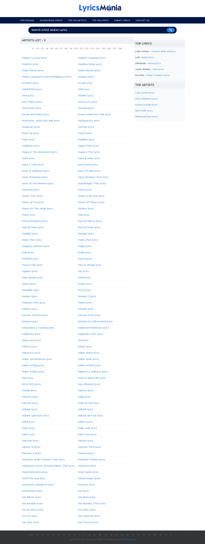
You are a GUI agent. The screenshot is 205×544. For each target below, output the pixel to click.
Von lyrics (83, 491)
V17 (114, 49)
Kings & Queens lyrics (158, 75)
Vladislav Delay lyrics (90, 64)
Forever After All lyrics (163, 52)
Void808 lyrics (30, 234)
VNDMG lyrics (85, 96)
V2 (37, 49)
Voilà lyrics (28, 252)
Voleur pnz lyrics (31, 340)
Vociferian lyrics (31, 127)
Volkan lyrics (85, 347)
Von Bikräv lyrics (31, 497)
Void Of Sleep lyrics (33, 227)
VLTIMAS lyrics (30, 83)
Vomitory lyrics (86, 485)
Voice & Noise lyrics (89, 158)
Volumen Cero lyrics (89, 447)
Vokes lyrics (84, 284)
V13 (92, 49)
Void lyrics (83, 215)
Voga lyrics (28, 140)
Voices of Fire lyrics (33, 202)
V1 (33, 49)
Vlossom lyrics (86, 77)
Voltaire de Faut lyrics (90, 416)
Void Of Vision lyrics (89, 227)
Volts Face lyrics (87, 434)
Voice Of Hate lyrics (89, 171)
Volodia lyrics (29, 391)
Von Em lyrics (29, 516)
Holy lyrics (158, 69)
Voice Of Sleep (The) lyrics (93, 177)
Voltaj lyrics (28, 422)
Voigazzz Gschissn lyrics (35, 246)
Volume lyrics (85, 441)
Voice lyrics (28, 158)
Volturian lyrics (30, 441)
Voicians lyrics (86, 209)
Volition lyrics (29, 347)
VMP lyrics (84, 89)
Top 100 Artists (77, 20)
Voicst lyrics (28, 215)
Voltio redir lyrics (87, 428)
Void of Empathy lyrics (35, 221)
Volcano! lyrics (30, 322)
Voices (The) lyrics (32, 196)
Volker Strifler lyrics (33, 372)
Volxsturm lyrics (87, 466)
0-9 (31, 535)
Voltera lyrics (85, 422)
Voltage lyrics (29, 409)
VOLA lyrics (84, 290)
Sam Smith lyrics (144, 111)
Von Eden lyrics (86, 510)
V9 (70, 49)
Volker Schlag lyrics (33, 365)
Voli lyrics (83, 340)
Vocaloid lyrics (86, 108)
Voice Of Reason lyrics (35, 177)
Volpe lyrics (84, 397)
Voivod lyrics (85, 259)
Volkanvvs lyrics (31, 353)
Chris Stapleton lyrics (146, 99)
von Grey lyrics (30, 522)
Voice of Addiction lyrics (35, 171)
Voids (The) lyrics (32, 240)
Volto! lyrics (28, 434)
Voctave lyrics (86, 127)
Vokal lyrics (84, 278)
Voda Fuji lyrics (30, 133)
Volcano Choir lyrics (89, 315)
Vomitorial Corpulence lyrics (38, 485)
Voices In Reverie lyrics (91, 196)
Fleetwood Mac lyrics (146, 117)
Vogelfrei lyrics (86, 140)
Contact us (142, 20)
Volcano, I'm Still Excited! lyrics (95, 322)
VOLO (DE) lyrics (31, 384)
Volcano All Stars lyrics (35, 315)
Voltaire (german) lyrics (35, 416)
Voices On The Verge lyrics (37, 209)
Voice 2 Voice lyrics (33, 165)
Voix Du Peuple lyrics (90, 265)
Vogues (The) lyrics (89, 152)
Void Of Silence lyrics (90, 221)
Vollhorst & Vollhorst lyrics (93, 372)
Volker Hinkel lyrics (89, 353)
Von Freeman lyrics (89, 516)
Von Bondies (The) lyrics (92, 503)
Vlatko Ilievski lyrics (89, 71)
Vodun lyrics (85, 133)
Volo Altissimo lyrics (89, 384)
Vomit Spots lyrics (88, 472)
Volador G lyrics (87, 296)
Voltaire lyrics (85, 409)
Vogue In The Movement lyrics (39, 152)
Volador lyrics (29, 296)
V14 (98, 49)
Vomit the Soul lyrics (33, 478)
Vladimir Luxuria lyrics (34, 58)
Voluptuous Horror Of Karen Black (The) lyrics (48, 466)
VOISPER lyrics (30, 259)
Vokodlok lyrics (30, 290)
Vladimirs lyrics (30, 64)
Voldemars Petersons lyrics (93, 328)
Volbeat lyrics (29, 309)
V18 (120, 49)
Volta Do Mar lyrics (88, 403)
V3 (42, 49)
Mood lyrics (154, 63)
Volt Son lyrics (30, 403)
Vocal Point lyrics (31, 108)
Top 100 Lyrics (100, 20)
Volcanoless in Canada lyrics (38, 328)
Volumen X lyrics (31, 453)
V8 (65, 49)
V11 (81, 49)
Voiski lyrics (84, 252)
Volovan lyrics (86, 391)
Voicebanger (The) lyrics (92, 183)
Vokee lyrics (29, 284)
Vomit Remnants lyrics (35, 472)
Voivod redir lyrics (32, 265)
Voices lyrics (85, 190)
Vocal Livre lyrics (87, 102)
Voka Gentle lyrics (32, 278)
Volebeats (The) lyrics (90, 334)
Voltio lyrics (28, 428)
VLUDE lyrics (85, 83)
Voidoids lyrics (86, 234)
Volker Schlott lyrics (89, 365)
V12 (86, 49)
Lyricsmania (27, 20)
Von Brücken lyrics (32, 510)
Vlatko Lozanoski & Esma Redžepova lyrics (47, 77)
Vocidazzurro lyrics (89, 121)
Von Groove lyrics (88, 522)
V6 (56, 49)
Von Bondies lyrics (32, 503)
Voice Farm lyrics (88, 165)
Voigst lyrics (84, 246)
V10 (76, 49)
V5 (51, 49)
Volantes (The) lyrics (33, 303)
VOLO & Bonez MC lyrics (92, 378)
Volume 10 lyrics (31, 447)
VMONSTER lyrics (32, 89)
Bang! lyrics (148, 57)
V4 (46, 49)
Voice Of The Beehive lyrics (37, 183)
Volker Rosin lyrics (88, 359)
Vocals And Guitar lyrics (35, 114)
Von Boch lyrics (86, 497)
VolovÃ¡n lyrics (30, 397)
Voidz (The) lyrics (88, 240)
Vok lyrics (83, 271)
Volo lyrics (27, 378)
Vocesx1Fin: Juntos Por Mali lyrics (41, 121)
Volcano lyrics (86, 309)
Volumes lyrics (86, 453)
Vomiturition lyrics (32, 491)
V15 (103, 49)
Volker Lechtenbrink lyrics (37, 359)
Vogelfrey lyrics (30, 146)
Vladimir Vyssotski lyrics (91, 58)
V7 (61, 49)
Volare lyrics (85, 303)
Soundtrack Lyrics (51, 20)
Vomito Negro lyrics (89, 478)
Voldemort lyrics (31, 334)
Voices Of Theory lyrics (91, 202)
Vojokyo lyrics (30, 271)
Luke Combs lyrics (145, 93)
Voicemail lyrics (30, 190)
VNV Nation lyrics (32, 102)
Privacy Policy (129, 539)
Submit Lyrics (122, 20)
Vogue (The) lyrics (88, 146)
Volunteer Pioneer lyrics (91, 460)
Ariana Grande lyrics (146, 105)
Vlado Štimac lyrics (33, 71)
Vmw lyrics (28, 96)
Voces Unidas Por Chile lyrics (94, 114)
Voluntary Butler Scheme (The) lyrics (43, 460)
